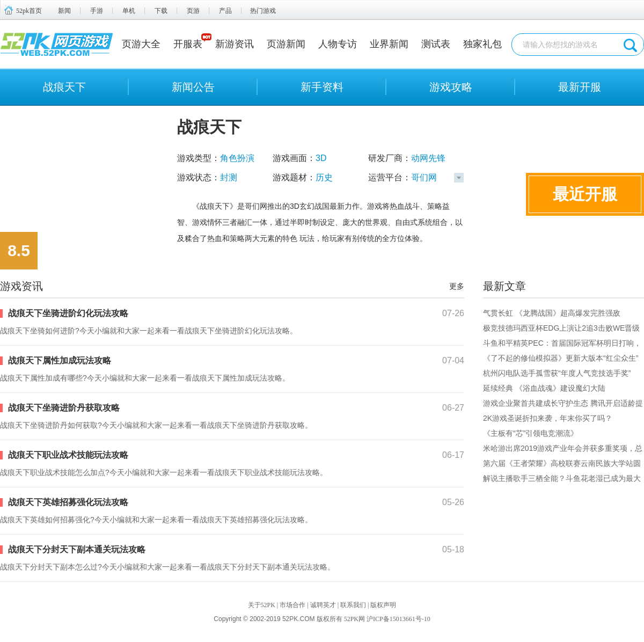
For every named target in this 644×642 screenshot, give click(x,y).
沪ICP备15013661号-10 (398, 619)
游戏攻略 (450, 87)
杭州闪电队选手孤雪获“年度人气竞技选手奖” (557, 373)
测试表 (435, 44)
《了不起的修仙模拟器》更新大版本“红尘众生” (560, 358)
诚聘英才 (323, 605)
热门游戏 (263, 10)
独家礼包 (482, 44)
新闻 (64, 10)
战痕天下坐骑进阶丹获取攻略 (64, 407)
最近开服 (585, 194)
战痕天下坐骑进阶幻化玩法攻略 (68, 313)
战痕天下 (64, 87)
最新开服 (579, 87)
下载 (161, 10)
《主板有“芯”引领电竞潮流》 (530, 433)
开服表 (187, 44)
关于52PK (261, 605)
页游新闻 (286, 44)
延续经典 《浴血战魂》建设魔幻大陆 (544, 388)
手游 (96, 10)
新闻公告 (193, 87)
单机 (128, 10)
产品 (225, 10)
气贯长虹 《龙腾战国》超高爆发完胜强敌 (551, 313)
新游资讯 (234, 44)
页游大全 (141, 44)
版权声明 (383, 605)
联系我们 (353, 605)
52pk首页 (29, 10)
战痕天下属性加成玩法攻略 (59, 360)
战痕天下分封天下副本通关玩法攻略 (76, 549)
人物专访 (337, 44)
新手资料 (322, 87)
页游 (193, 10)
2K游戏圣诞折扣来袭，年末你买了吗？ (547, 418)
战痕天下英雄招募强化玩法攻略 (68, 502)
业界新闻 (389, 44)
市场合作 (292, 605)
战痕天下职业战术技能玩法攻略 (68, 454)
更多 (456, 286)
